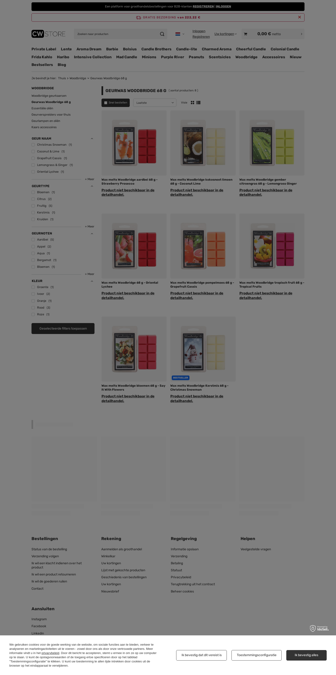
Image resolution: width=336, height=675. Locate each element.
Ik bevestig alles (306, 655)
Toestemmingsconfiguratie (256, 655)
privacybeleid (50, 653)
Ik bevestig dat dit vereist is (202, 655)
